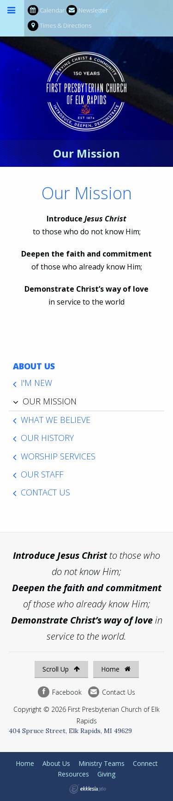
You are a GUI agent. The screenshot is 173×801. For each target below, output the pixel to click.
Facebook (59, 692)
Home (116, 669)
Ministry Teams (101, 763)
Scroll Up (61, 669)
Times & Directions (59, 25)
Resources (73, 774)
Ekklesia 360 (87, 789)
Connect (145, 763)
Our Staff (42, 474)
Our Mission (50, 401)
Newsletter (87, 10)
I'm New (36, 382)
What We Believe (55, 419)
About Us (34, 366)
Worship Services (58, 456)
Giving (106, 774)
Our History (47, 437)
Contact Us (45, 492)
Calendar (46, 10)
